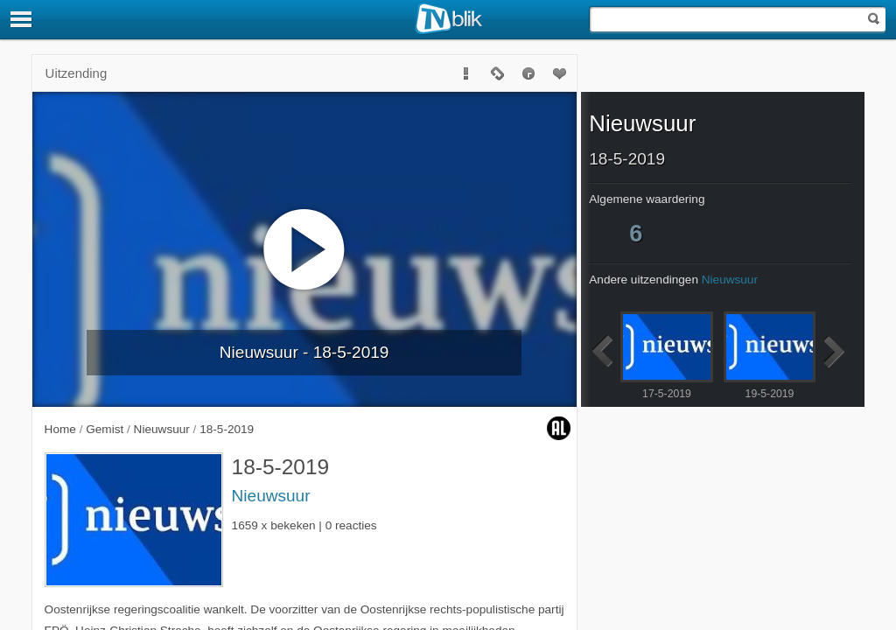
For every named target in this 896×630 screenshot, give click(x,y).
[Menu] (22, 19)
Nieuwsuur (271, 495)
